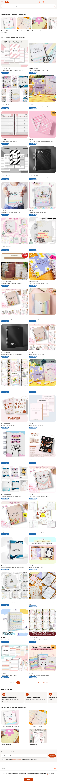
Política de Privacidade (16, 759)
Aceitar (28, 779)
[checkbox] (3, 759)
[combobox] (3, 6)
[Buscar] (29, 6)
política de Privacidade (42, 775)
